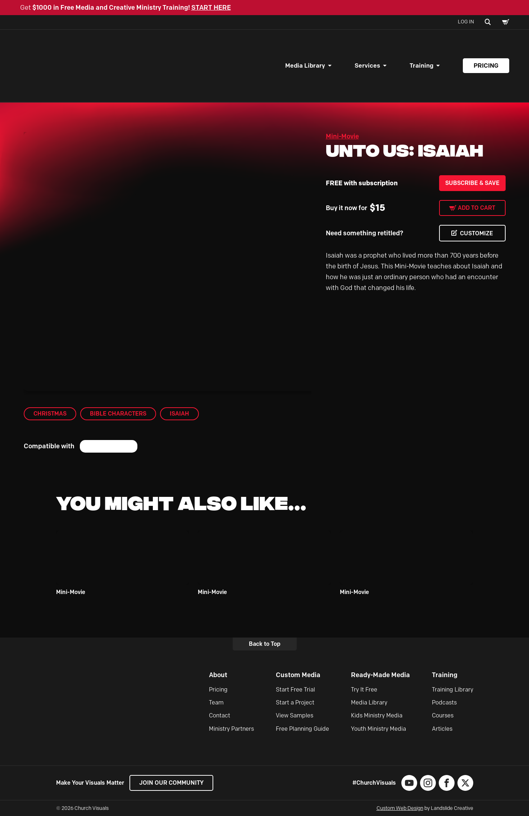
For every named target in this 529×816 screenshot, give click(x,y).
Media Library (305, 65)
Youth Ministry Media (378, 728)
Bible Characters (118, 413)
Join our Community (171, 782)
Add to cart (476, 207)
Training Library (452, 689)
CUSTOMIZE (476, 233)
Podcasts (444, 702)
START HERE (211, 8)
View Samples (294, 715)
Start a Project (295, 702)
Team (216, 702)
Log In (466, 22)
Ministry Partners (231, 728)
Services (367, 65)
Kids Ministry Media (376, 715)
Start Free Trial (295, 689)
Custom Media (298, 675)
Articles (442, 728)
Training (421, 65)
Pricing (486, 65)
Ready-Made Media (380, 675)
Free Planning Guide (302, 728)
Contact (219, 715)
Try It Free (364, 689)
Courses (442, 715)
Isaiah (179, 413)
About (218, 675)
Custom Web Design (400, 808)
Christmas (50, 413)
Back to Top (265, 643)
